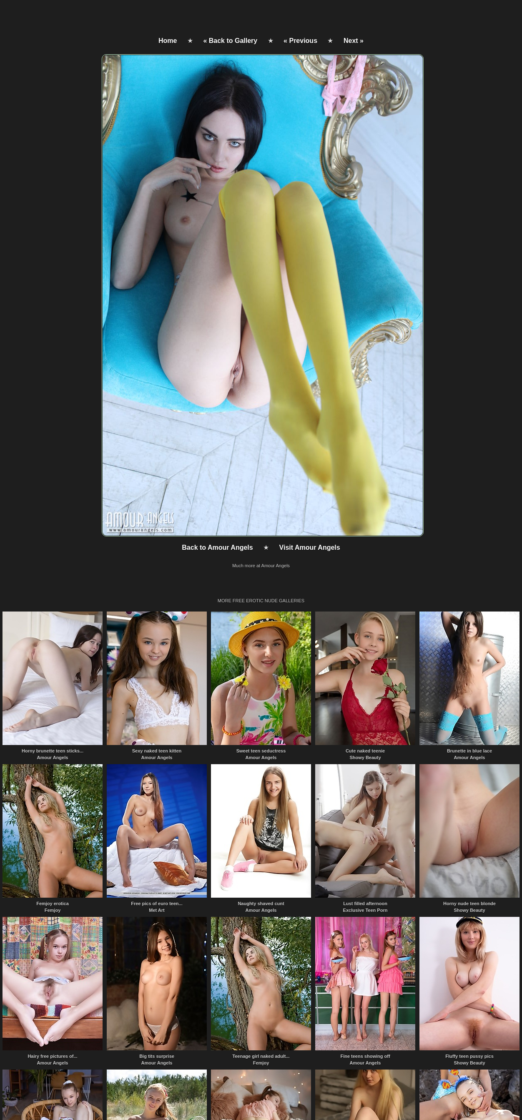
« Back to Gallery (230, 40)
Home (167, 40)
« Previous (300, 40)
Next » (354, 40)
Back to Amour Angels (217, 547)
